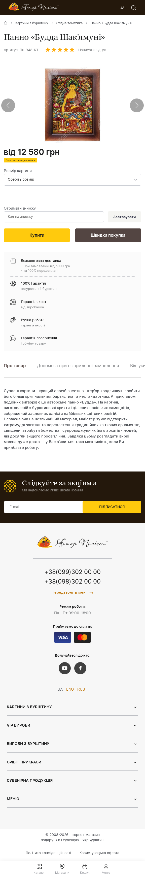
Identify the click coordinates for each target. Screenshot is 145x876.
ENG (70, 691)
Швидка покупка (108, 236)
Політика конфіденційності (48, 854)
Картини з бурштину (31, 23)
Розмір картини (18, 171)
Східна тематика (69, 23)
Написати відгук (92, 50)
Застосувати (124, 217)
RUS (81, 691)
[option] (78, 370)
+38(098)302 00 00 (72, 583)
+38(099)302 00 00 (72, 573)
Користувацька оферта (99, 854)
